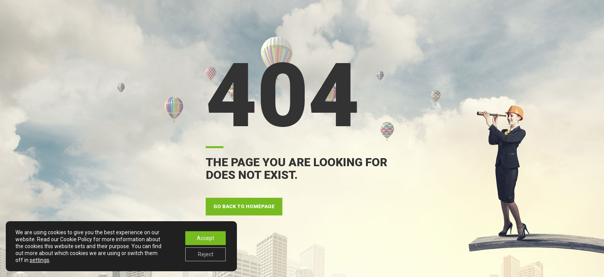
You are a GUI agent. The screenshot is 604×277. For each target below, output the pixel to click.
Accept (205, 238)
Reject (205, 254)
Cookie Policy (76, 239)
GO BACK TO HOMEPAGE (244, 206)
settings (39, 260)
